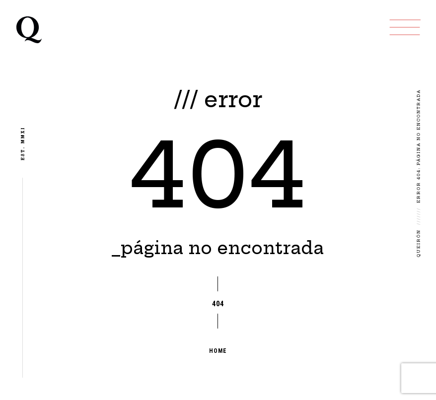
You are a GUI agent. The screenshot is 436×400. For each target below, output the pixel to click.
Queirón (418, 243)
